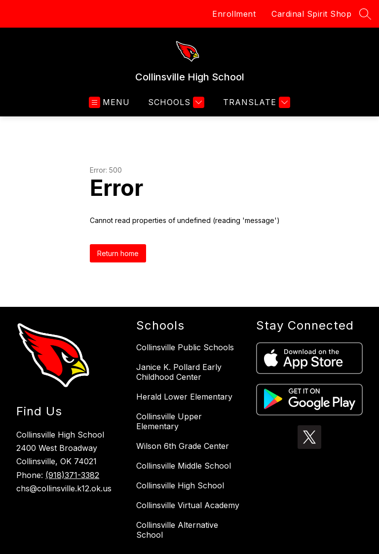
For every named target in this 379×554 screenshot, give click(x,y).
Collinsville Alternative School (177, 530)
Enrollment (234, 14)
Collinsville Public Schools (185, 347)
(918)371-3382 (72, 475)
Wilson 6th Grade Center (182, 446)
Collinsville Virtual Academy (187, 505)
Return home (118, 253)
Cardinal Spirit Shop (311, 14)
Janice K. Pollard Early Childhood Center (179, 372)
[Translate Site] (255, 102)
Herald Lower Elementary (184, 397)
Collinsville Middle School (183, 466)
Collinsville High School (180, 485)
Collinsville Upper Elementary (169, 421)
